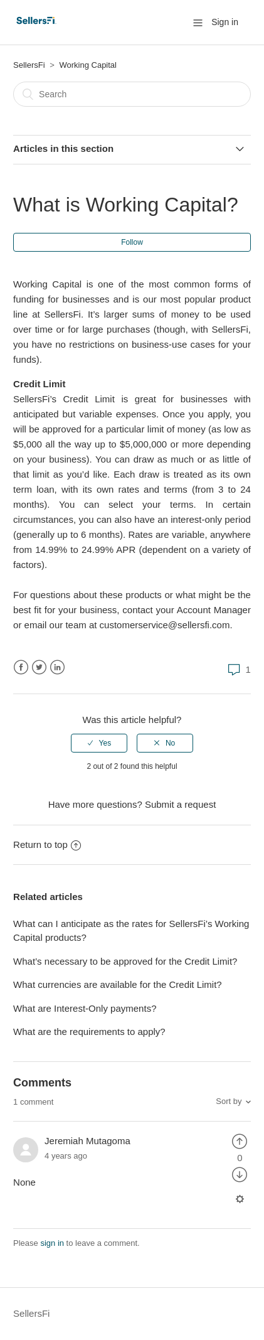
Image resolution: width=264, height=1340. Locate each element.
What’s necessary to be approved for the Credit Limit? (125, 961)
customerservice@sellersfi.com (165, 624)
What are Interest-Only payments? (84, 1008)
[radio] (99, 743)
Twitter (39, 667)
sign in (52, 1243)
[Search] (132, 94)
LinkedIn (57, 667)
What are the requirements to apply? (89, 1031)
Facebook (21, 667)
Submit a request (180, 804)
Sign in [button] (224, 22)
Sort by (228, 1101)
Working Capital (88, 65)
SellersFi (29, 65)
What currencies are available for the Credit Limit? (118, 984)
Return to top (47, 844)
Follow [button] (132, 242)
